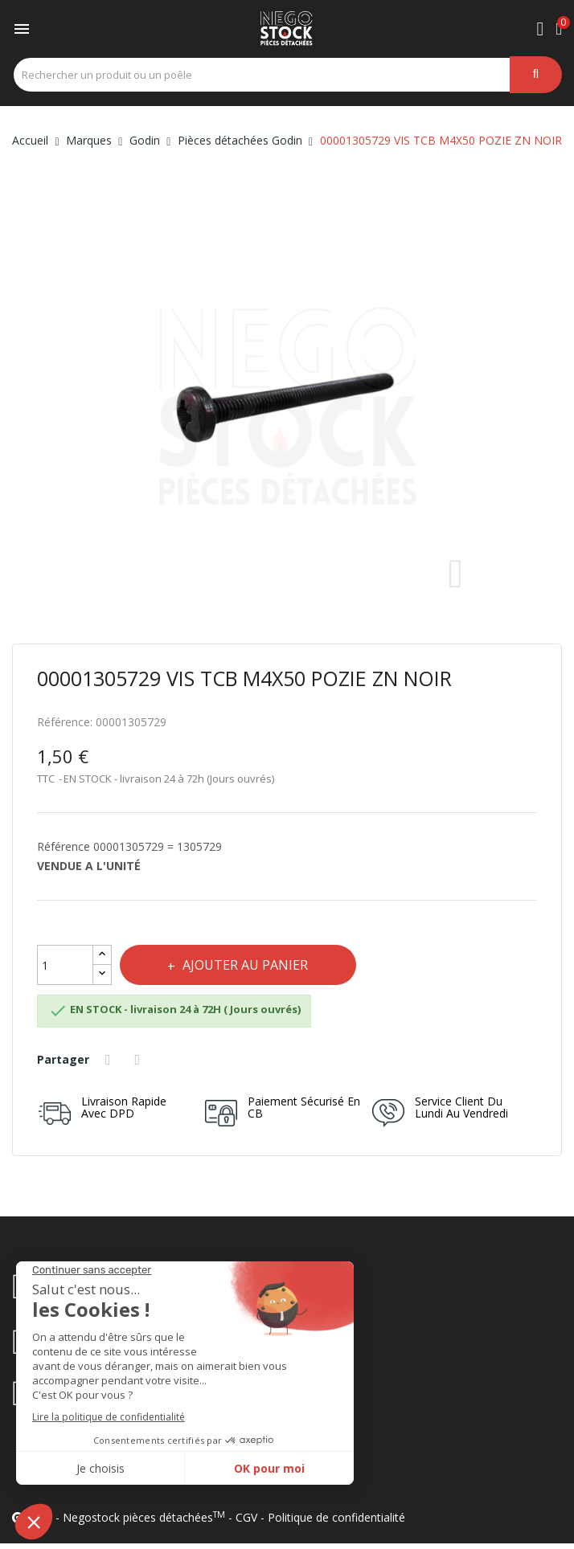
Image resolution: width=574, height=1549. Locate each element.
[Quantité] (65, 965)
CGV (246, 1517)
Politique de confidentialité (336, 1517)
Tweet (140, 1060)
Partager (110, 1060)
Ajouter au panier (244, 965)
